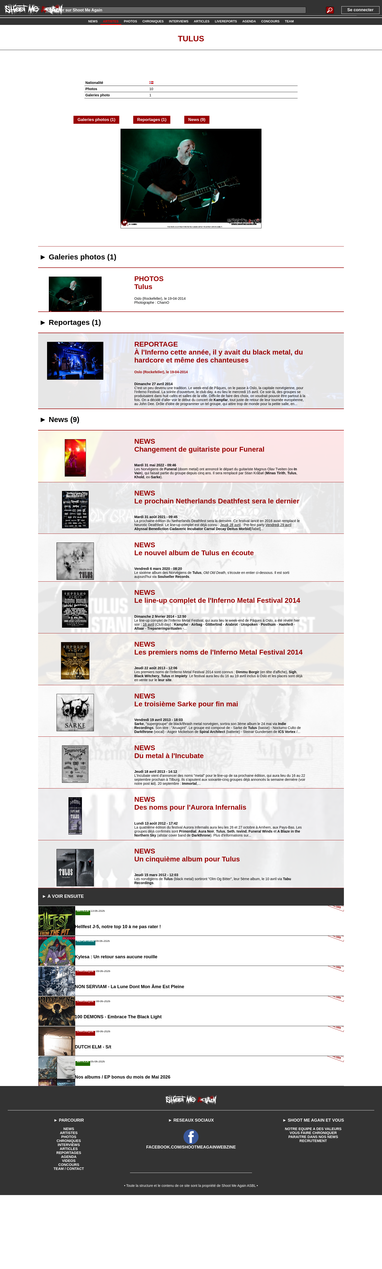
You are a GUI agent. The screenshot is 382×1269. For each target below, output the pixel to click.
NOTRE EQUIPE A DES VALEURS (313, 1201)
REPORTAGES (69, 1224)
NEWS (69, 1201)
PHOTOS (69, 1208)
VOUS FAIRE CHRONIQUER (313, 1205)
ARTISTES (68, 1205)
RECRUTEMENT (313, 1212)
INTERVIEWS (69, 1216)
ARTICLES (68, 1220)
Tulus (191, 38)
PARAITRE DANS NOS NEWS (313, 1208)
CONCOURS (69, 1236)
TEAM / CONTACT (69, 1240)
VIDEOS (68, 1232)
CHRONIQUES (69, 1212)
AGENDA (68, 1228)
